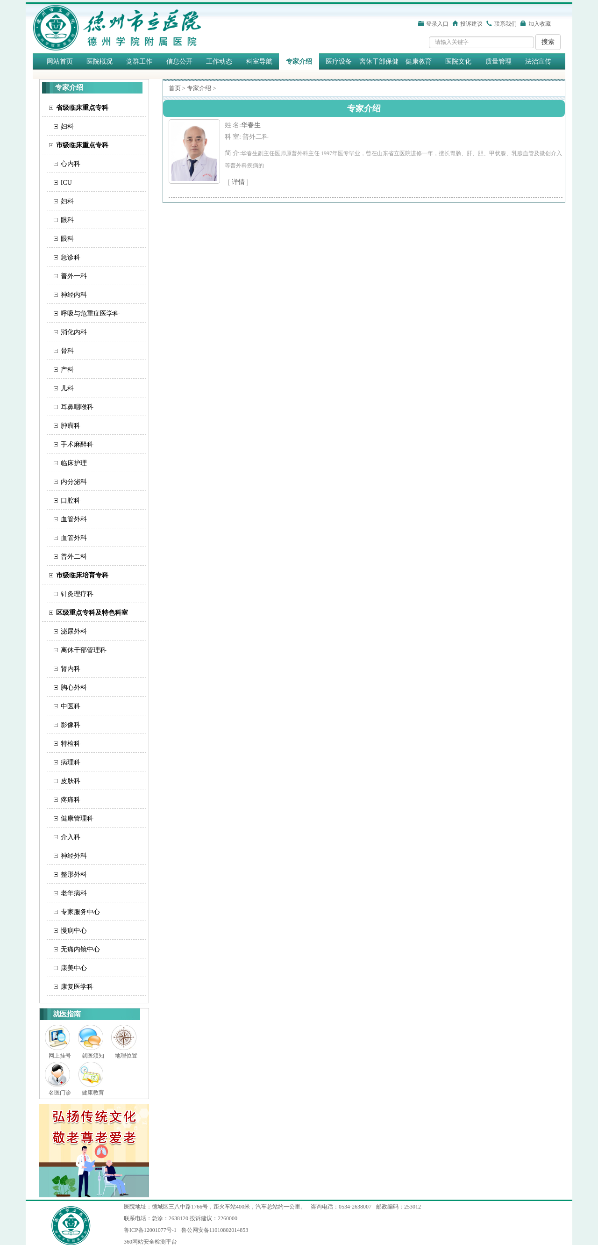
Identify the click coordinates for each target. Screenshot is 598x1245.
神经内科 (74, 294)
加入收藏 (539, 24)
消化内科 (74, 332)
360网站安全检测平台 (150, 1241)
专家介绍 (299, 61)
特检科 (70, 743)
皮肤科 (70, 780)
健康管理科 (77, 818)
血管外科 (74, 519)
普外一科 (74, 276)
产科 (67, 369)
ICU (66, 182)
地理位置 (126, 1055)
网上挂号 (60, 1055)
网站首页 (60, 61)
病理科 (70, 762)
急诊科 (70, 257)
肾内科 (70, 668)
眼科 (67, 219)
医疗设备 (339, 61)
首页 (175, 88)
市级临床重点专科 (82, 145)
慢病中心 (74, 930)
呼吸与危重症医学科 (90, 313)
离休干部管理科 (84, 650)
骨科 (67, 350)
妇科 (67, 126)
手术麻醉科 (77, 444)
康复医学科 (77, 986)
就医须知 (93, 1055)
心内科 (70, 163)
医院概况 (99, 61)
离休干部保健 (379, 61)
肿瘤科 (70, 425)
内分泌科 (74, 481)
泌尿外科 (74, 631)
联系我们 (505, 24)
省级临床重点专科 (82, 107)
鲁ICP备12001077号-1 (150, 1230)
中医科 (70, 706)
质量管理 (498, 61)
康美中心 (74, 968)
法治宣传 (538, 61)
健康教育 (419, 61)
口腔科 (70, 500)
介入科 (70, 837)
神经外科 (74, 855)
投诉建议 (471, 24)
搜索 (548, 41)
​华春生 (251, 125)
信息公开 (179, 61)
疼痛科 (70, 799)
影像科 (70, 724)
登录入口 (437, 24)
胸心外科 (74, 687)
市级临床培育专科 (82, 575)
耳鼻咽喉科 (77, 406)
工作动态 (219, 61)
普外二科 (74, 556)
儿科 (67, 388)
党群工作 (139, 61)
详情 (238, 182)
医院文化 (458, 61)
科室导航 (259, 61)
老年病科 (74, 893)
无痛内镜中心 (80, 949)
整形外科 (74, 874)
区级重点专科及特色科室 (92, 612)
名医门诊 (60, 1092)
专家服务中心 (80, 911)
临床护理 (74, 463)
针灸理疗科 (77, 593)
